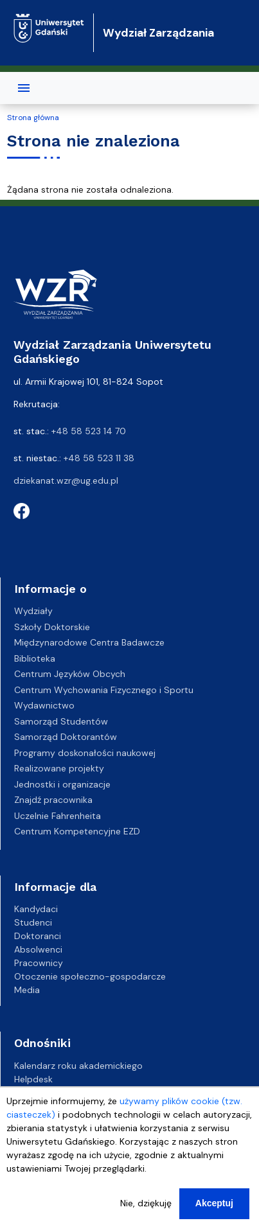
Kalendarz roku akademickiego (78, 1065)
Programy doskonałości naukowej (85, 753)
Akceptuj (214, 1203)
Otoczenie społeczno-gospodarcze (90, 976)
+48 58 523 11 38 (99, 458)
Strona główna (33, 117)
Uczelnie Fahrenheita (57, 816)
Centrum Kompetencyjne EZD (77, 831)
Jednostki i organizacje (62, 784)
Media (27, 990)
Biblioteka (34, 658)
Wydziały (33, 611)
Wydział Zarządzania (158, 33)
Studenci (33, 922)
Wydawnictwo (44, 705)
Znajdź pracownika (53, 799)
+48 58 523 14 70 (88, 431)
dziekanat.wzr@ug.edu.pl (65, 480)
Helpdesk (33, 1079)
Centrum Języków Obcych (69, 674)
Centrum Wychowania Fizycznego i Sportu (103, 690)
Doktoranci (37, 936)
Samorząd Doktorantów (65, 737)
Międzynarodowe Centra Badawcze (89, 642)
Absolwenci (38, 949)
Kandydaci (36, 909)
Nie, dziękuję (146, 1203)
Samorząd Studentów (61, 721)
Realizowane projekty (59, 768)
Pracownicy (38, 963)
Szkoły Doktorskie (52, 627)
